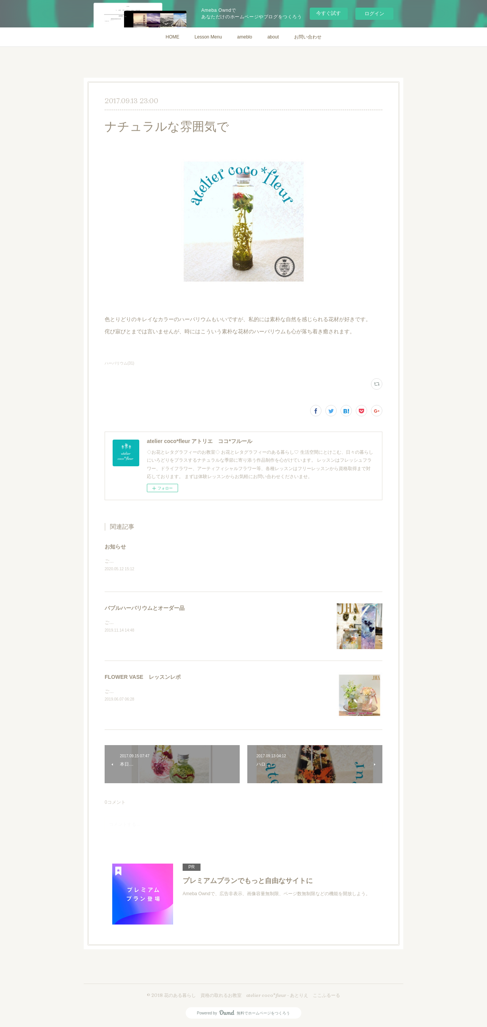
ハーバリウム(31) (119, 363)
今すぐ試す (328, 13)
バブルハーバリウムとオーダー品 (145, 608)
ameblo (244, 37)
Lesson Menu (208, 37)
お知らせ (115, 547)
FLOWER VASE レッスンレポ (143, 677)
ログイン (374, 13)
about (273, 37)
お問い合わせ (307, 37)
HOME (172, 37)
